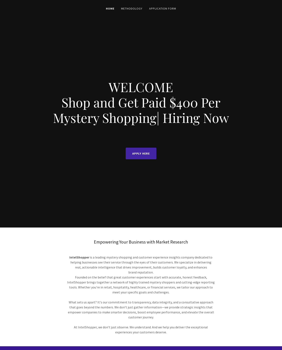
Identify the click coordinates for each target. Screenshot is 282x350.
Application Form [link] (162, 8)
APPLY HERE (141, 153)
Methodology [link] (131, 8)
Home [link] (110, 8)
